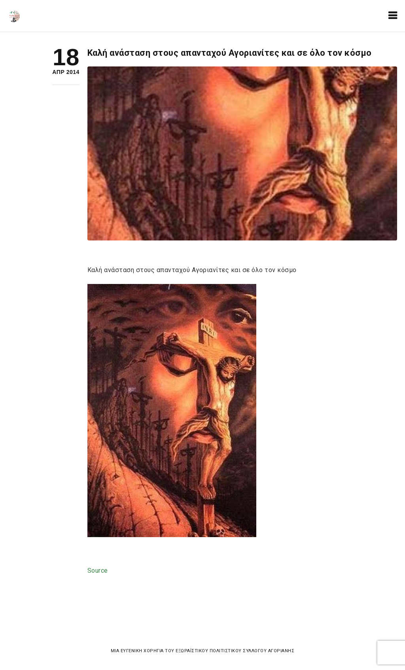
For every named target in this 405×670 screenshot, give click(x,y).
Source (97, 570)
